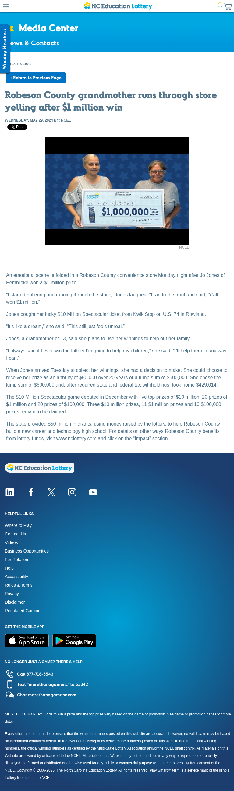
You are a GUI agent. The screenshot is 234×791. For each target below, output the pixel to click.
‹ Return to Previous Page (36, 77)
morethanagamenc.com (52, 694)
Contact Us (15, 533)
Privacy (12, 593)
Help (9, 568)
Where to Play (18, 525)
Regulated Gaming (23, 610)
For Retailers (17, 559)
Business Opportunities (27, 551)
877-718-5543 (40, 674)
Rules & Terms (19, 585)
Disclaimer (15, 602)
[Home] (39, 471)
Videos (11, 542)
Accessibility (16, 576)
